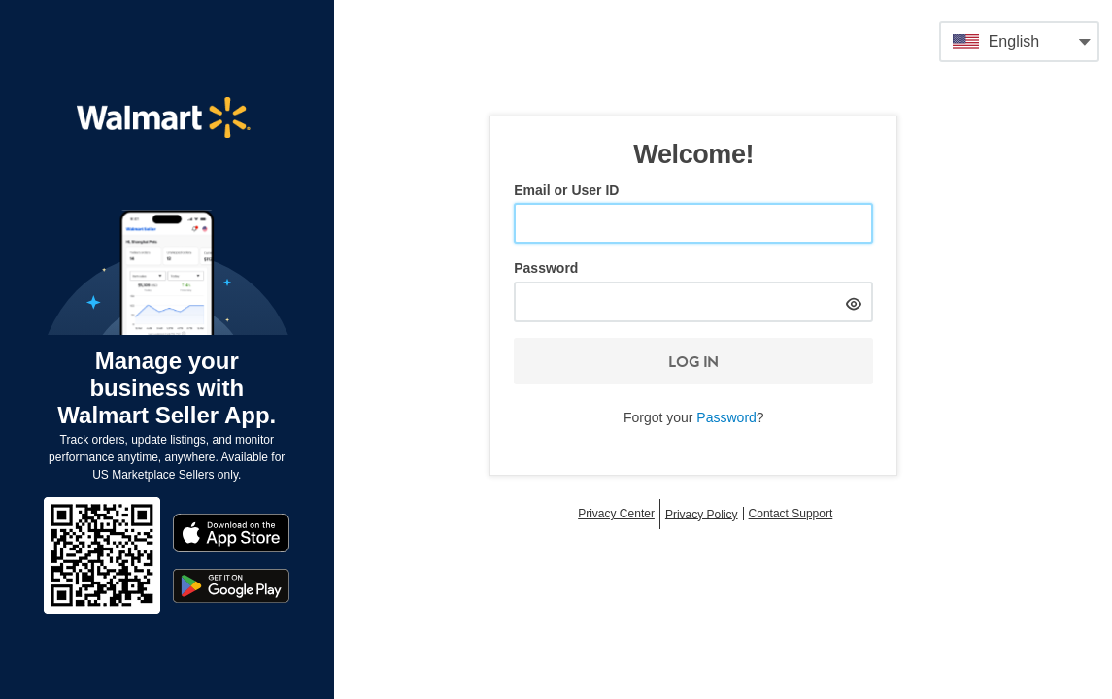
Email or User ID (566, 190)
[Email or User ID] (693, 223)
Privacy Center (616, 513)
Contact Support (791, 513)
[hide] (853, 301)
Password (546, 268)
